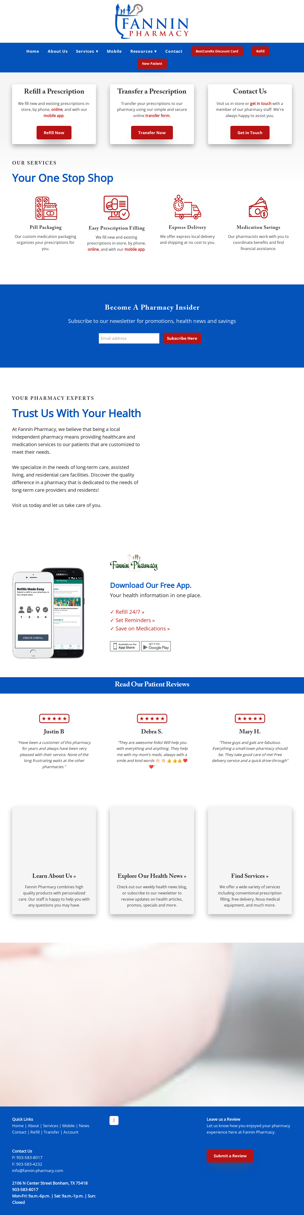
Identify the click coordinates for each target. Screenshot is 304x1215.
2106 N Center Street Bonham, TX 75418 (50, 1183)
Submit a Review (230, 1156)
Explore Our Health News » (152, 877)
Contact (173, 51)
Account (70, 1132)
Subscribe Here (182, 338)
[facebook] (114, 1120)
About (33, 1125)
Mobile (114, 51)
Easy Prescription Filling (117, 229)
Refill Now (54, 133)
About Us (58, 51)
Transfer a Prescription (151, 92)
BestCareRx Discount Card (217, 51)
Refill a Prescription (54, 92)
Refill (260, 51)
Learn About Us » (54, 877)
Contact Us (250, 92)
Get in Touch (250, 133)
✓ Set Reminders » (132, 620)
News (84, 1125)
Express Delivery (187, 228)
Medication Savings (258, 228)
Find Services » (250, 877)
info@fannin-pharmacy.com (37, 1170)
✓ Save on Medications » (140, 628)
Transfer (51, 1132)
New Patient (152, 63)
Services (50, 1125)
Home (32, 51)
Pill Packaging (46, 228)
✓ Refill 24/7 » (127, 611)
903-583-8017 (29, 1157)
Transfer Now (152, 133)
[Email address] (129, 338)
